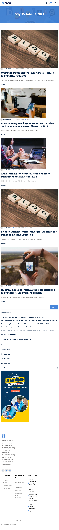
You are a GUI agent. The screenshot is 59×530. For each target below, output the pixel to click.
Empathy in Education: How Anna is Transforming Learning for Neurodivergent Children (28, 291)
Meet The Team (7, 485)
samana (6, 339)
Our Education (19, 482)
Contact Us (6, 488)
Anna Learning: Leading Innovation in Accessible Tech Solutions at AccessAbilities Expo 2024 (28, 125)
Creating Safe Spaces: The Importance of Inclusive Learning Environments (23, 317)
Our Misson (6, 483)
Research (18, 485)
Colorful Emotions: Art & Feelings (21, 339)
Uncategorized (5, 359)
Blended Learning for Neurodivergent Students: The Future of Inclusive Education (27, 233)
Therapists (18, 487)
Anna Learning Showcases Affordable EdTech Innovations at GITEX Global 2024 (26, 175)
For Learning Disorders (19, 497)
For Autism (18, 493)
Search (54, 307)
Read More (4, 84)
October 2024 (5, 349)
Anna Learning (7, 68)
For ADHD (18, 490)
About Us (5, 480)
